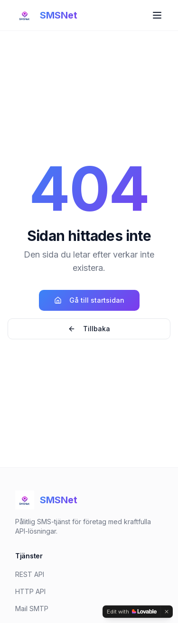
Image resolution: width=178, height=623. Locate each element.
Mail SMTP (31, 608)
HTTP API (30, 591)
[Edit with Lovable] (131, 611)
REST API (29, 574)
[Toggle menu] (157, 15)
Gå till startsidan (89, 300)
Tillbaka (89, 329)
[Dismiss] (166, 611)
